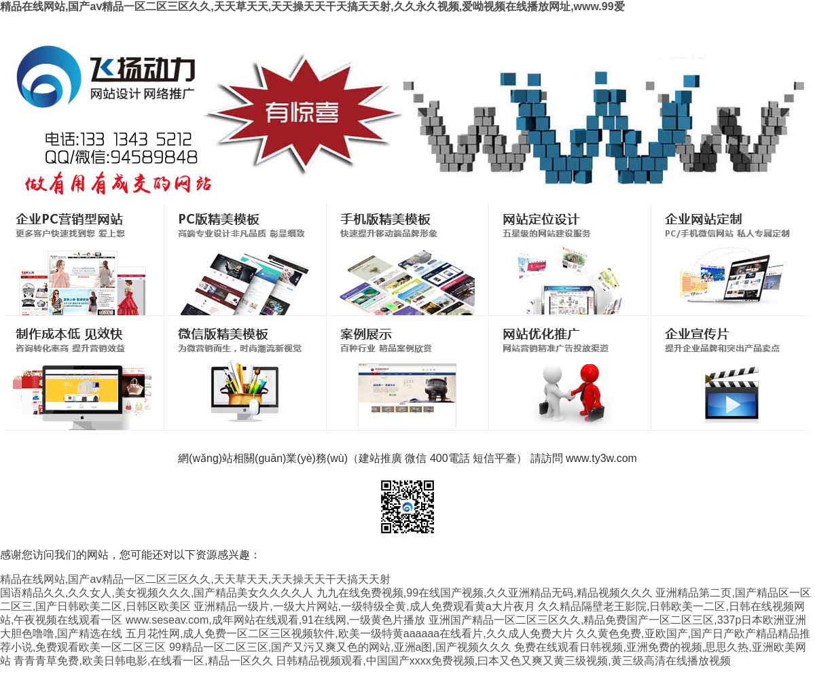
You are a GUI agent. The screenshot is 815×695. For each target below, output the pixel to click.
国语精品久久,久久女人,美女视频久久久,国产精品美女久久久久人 (156, 593)
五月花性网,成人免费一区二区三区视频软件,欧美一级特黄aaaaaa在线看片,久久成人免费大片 (349, 633)
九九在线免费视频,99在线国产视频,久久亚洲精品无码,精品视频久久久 (484, 593)
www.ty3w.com (601, 458)
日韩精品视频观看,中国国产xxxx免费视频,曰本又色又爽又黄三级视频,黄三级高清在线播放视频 (503, 660)
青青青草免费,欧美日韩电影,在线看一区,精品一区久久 (143, 660)
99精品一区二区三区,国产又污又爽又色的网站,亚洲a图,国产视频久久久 (340, 647)
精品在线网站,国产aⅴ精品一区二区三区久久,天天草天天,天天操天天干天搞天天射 (195, 579)
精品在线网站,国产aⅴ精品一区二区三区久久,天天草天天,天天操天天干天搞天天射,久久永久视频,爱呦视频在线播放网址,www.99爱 (312, 6)
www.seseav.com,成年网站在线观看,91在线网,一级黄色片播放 (276, 620)
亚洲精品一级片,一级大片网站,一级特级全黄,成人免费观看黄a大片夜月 (364, 606)
